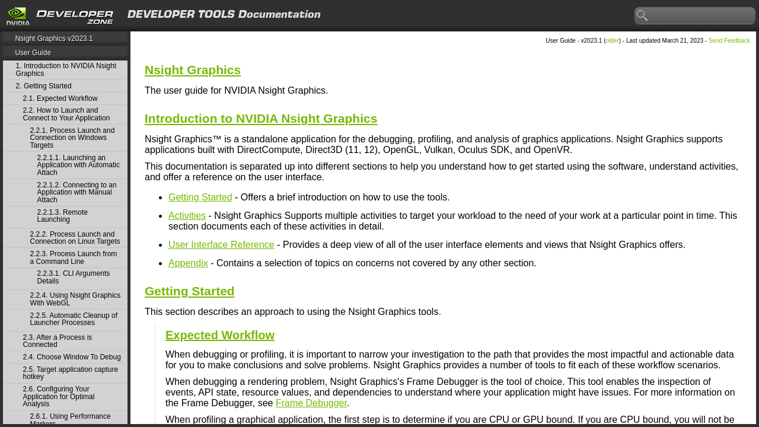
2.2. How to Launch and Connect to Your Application (66, 114)
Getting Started (200, 197)
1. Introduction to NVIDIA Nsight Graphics (66, 69)
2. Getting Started (44, 86)
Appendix (188, 263)
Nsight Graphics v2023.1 (54, 38)
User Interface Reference (221, 245)
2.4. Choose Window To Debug (72, 357)
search (643, 16)
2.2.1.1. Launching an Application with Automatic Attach (78, 165)
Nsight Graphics (193, 70)
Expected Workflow (220, 335)
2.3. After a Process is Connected (58, 341)
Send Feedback (729, 40)
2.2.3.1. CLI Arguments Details (73, 277)
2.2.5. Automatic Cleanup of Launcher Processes (73, 319)
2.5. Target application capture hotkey (71, 373)
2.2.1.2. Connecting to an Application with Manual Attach (77, 192)
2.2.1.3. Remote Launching (62, 216)
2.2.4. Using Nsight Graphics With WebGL (75, 299)
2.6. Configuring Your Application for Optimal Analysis (59, 396)
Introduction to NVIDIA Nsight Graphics (261, 118)
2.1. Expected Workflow (60, 99)
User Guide (33, 53)
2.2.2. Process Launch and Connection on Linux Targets (75, 238)
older (611, 40)
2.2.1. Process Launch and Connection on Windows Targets (72, 138)
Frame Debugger (311, 403)
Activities (187, 216)
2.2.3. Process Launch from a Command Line (73, 257)
